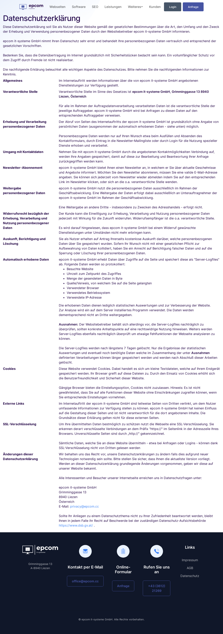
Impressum (190, 560)
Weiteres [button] (134, 7)
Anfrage (193, 7)
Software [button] (79, 7)
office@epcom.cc (85, 581)
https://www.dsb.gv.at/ (76, 525)
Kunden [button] (155, 7)
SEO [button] (95, 7)
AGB (190, 568)
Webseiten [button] (58, 7)
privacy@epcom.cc (84, 506)
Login (172, 7)
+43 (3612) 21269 (156, 588)
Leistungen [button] (113, 7)
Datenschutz (189, 576)
